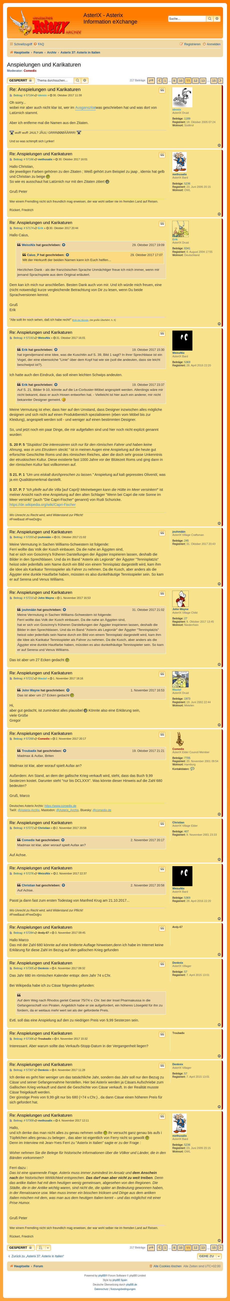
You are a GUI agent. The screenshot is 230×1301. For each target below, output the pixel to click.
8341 (187, 248)
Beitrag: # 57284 (22, 932)
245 (186, 540)
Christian (178, 822)
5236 (187, 183)
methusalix (179, 174)
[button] (151, 81)
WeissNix (28, 245)
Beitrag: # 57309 (22, 1120)
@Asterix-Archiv (29, 810)
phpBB (102, 1275)
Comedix (30, 71)
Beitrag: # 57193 (22, 338)
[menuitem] (38, 44)
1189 (187, 118)
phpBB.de (131, 1284)
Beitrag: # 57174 (22, 228)
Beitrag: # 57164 (22, 95)
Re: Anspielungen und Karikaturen (45, 89)
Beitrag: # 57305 (22, 968)
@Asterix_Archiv (67, 810)
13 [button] (203, 81)
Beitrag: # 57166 (22, 159)
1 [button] (165, 81)
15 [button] (213, 81)
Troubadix (29, 751)
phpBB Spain (119, 1280)
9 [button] (174, 81)
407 (186, 831)
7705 (187, 757)
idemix (176, 109)
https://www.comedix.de (60, 806)
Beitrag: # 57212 (22, 678)
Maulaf (176, 689)
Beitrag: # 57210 (22, 598)
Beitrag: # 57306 (22, 1038)
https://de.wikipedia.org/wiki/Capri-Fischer (43, 505)
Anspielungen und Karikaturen (44, 65)
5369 (187, 362)
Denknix (177, 962)
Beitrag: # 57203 (22, 537)
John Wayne (180, 609)
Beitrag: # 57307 (22, 1070)
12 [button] (195, 81)
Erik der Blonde (80, 320)
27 (185, 618)
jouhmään (178, 531)
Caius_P (33, 255)
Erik (175, 239)
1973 (187, 698)
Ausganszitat (85, 108)
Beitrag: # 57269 (22, 738)
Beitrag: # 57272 (22, 828)
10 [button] (180, 81)
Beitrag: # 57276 (22, 873)
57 (185, 971)
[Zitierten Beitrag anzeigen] (64, 245)
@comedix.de (102, 810)
